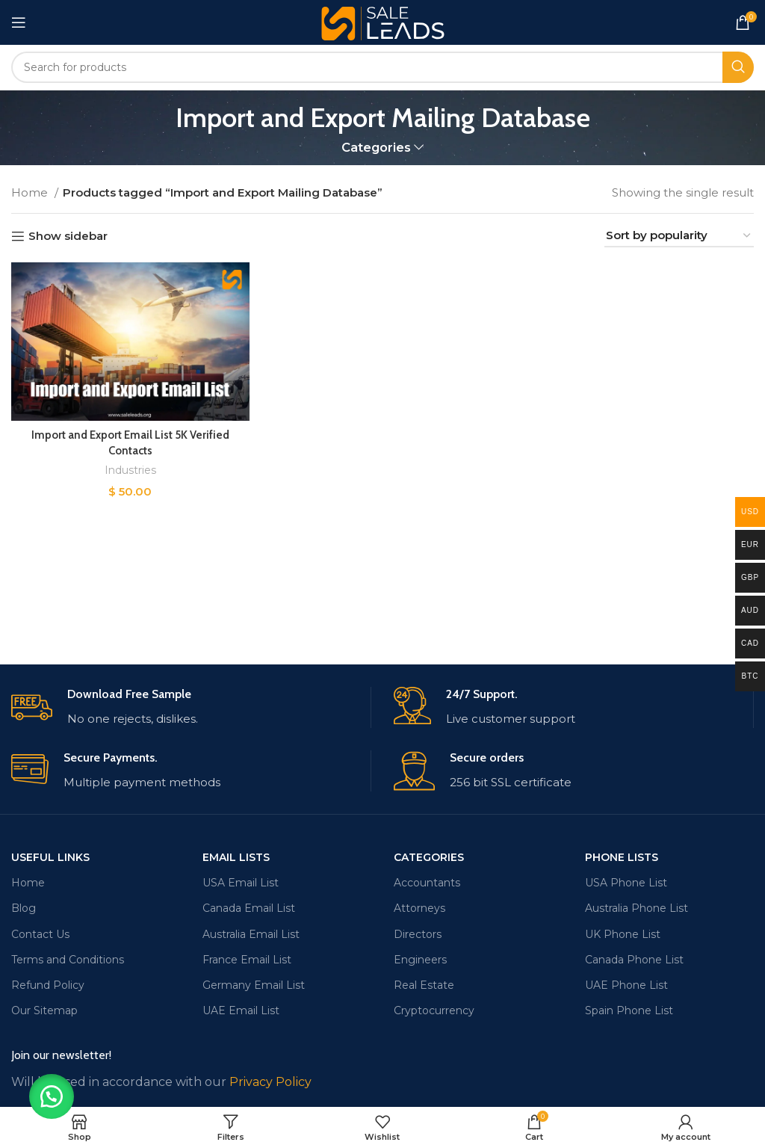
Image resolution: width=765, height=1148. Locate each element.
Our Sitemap (44, 1010)
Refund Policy (47, 985)
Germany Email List (253, 985)
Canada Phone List (634, 959)
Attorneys (419, 908)
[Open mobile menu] (19, 22)
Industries (130, 470)
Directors (418, 934)
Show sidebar (68, 236)
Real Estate (424, 985)
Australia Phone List (636, 908)
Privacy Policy (270, 1082)
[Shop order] (679, 236)
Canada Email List (248, 908)
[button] (52, 1095)
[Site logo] (383, 21)
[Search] (382, 67)
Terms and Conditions (67, 959)
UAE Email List (240, 1010)
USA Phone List (626, 882)
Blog (23, 908)
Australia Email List (251, 934)
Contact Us (40, 934)
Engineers (420, 959)
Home (31, 192)
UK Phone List (622, 934)
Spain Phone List (629, 1010)
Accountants (427, 882)
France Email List (246, 959)
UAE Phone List (626, 985)
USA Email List (240, 882)
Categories (376, 147)
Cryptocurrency (434, 1010)
